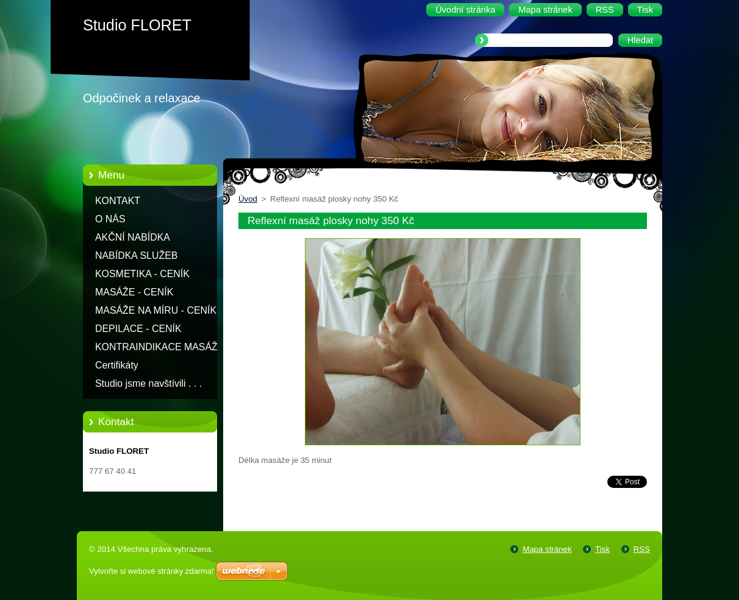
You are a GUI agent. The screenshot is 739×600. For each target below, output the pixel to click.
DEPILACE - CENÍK (138, 328)
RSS (642, 549)
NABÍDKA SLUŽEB (136, 255)
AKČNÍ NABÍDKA (132, 237)
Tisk (602, 549)
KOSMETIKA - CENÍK (142, 274)
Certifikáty (116, 365)
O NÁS (110, 219)
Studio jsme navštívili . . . (148, 383)
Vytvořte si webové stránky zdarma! (151, 571)
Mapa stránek (547, 549)
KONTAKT (117, 201)
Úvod (247, 198)
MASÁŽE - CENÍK (134, 292)
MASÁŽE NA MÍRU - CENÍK (155, 310)
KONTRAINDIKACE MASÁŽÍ (157, 347)
